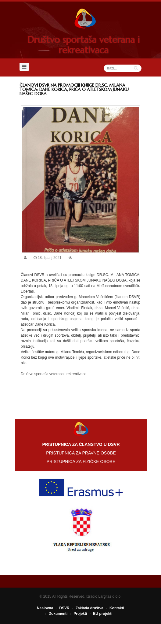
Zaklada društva (89, 608)
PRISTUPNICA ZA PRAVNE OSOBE (81, 452)
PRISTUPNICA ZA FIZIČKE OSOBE (81, 461)
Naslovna (45, 608)
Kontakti (116, 608)
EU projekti (102, 613)
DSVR (64, 608)
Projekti (80, 613)
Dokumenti (57, 613)
